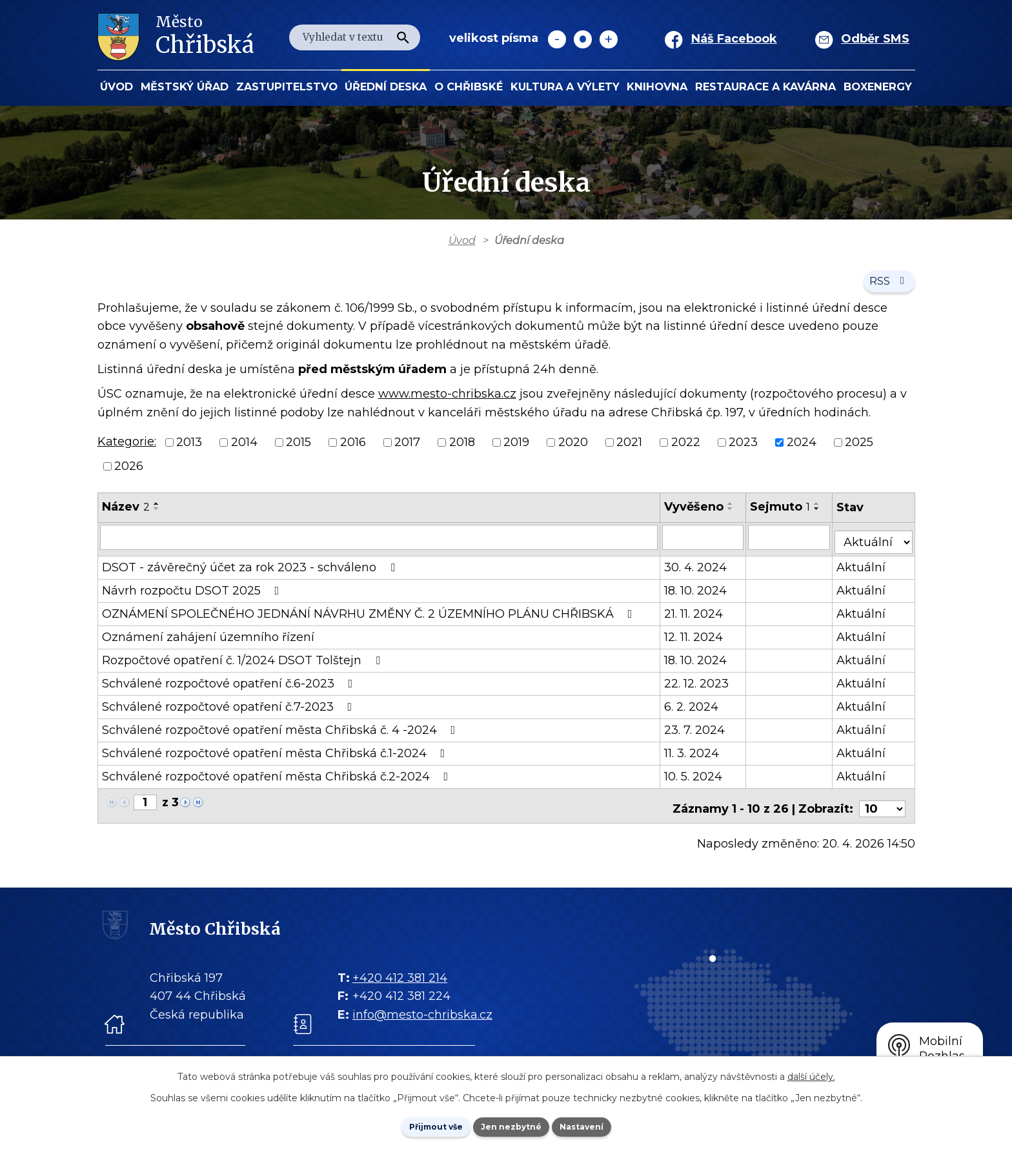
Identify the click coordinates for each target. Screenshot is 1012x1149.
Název (126, 516)
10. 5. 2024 (697, 780)
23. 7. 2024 (698, 734)
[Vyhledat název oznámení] (381, 545)
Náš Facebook (734, 39)
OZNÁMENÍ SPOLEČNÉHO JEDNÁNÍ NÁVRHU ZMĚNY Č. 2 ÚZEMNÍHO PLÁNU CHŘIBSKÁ (370, 618)
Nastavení (600, 1125)
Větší (609, 39)
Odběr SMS (875, 39)
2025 (859, 451)
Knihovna (657, 86)
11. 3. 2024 (695, 757)
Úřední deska (386, 86)
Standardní (583, 39)
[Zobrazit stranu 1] (145, 806)
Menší (557, 39)
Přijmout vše (418, 1125)
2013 (189, 451)
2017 (407, 451)
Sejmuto (784, 516)
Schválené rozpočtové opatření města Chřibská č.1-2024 (276, 757)
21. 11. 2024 (697, 618)
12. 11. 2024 (697, 641)
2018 (462, 451)
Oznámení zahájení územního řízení (208, 641)
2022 (685, 451)
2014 (244, 451)
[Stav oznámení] (876, 544)
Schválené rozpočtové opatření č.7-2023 (230, 711)
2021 (629, 451)
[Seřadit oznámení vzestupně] (157, 512)
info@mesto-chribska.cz (422, 1013)
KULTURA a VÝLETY (565, 86)
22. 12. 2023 (700, 687)
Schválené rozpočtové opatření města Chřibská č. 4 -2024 (281, 734)
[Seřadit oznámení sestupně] (157, 517)
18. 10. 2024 (699, 594)
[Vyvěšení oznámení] (707, 545)
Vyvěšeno (697, 516)
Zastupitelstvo (287, 86)
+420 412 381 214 (399, 976)
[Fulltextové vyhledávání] (354, 37)
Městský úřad (184, 86)
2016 (353, 451)
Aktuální (866, 571)
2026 (128, 475)
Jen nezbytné (512, 1125)
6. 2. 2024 (695, 711)
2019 (516, 451)
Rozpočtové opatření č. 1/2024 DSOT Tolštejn (243, 664)
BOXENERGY (878, 86)
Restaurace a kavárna (765, 86)
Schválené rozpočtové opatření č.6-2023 (230, 687)
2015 (298, 451)
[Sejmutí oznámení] (794, 545)
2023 (743, 451)
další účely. (811, 1073)
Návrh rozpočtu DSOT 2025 (193, 594)
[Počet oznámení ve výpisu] (882, 806)
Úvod (116, 86)
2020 (573, 451)
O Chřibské (468, 86)
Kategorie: (126, 450)
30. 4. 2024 (699, 571)
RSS (886, 288)
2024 (801, 451)
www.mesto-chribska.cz (447, 402)
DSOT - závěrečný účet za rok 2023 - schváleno (251, 571)
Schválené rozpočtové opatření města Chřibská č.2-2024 (278, 780)
